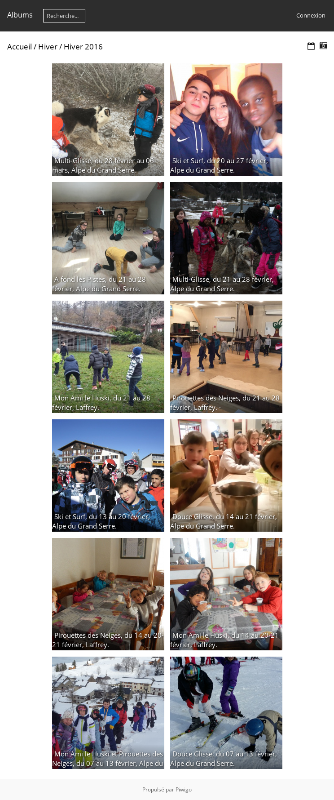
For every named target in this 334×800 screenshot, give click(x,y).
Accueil (19, 46)
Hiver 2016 (83, 46)
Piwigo (184, 789)
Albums (20, 15)
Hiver (47, 46)
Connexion (310, 15)
